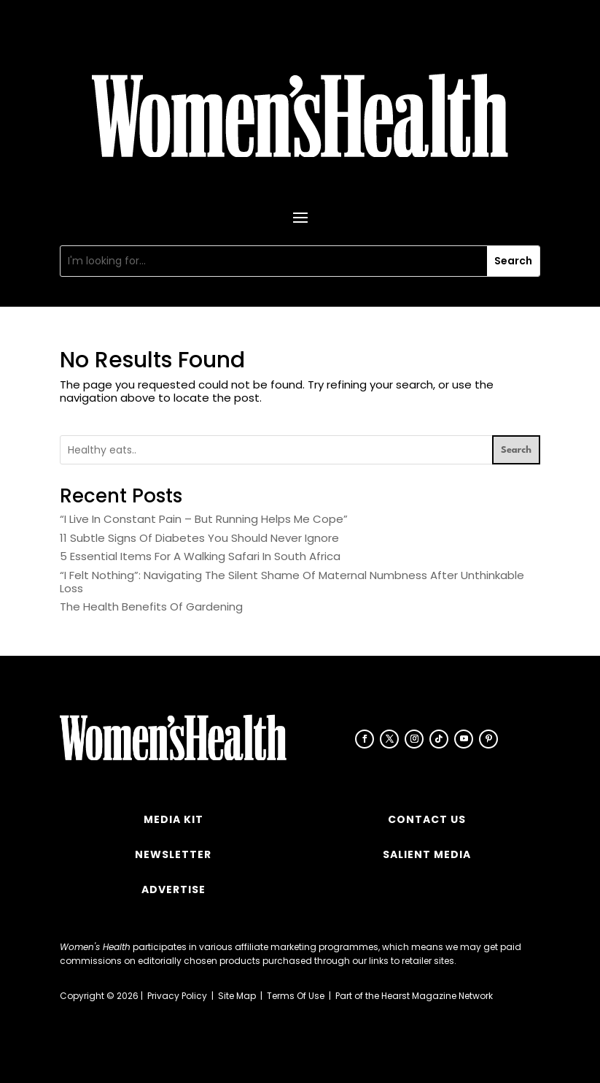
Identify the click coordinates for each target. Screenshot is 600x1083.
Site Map (237, 996)
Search (516, 450)
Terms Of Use (295, 996)
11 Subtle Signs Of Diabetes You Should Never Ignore (199, 538)
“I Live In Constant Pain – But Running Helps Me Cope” (204, 519)
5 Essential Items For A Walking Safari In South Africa (200, 556)
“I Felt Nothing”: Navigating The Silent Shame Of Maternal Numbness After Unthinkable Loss (292, 581)
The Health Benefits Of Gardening (151, 606)
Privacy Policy (177, 996)
